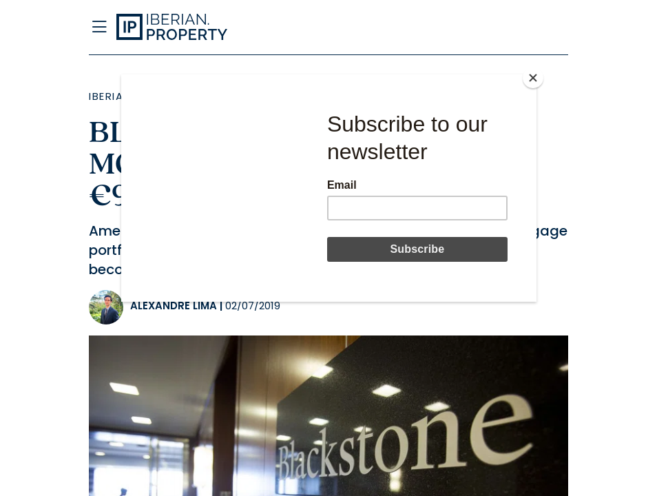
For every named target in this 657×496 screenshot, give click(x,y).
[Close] (533, 78)
